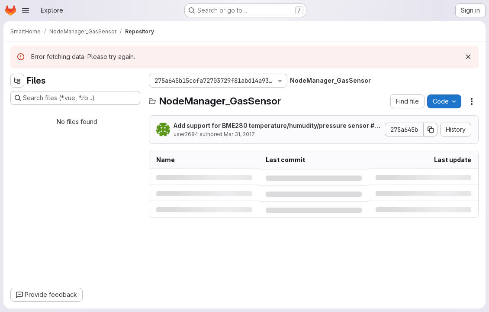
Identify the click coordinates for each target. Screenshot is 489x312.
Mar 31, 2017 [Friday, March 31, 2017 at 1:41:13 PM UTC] (239, 134)
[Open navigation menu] (25, 10)
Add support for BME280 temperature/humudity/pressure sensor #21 (276, 126)
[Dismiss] (468, 57)
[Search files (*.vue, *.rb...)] (75, 98)
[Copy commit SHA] (431, 129)
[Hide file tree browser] (17, 81)
